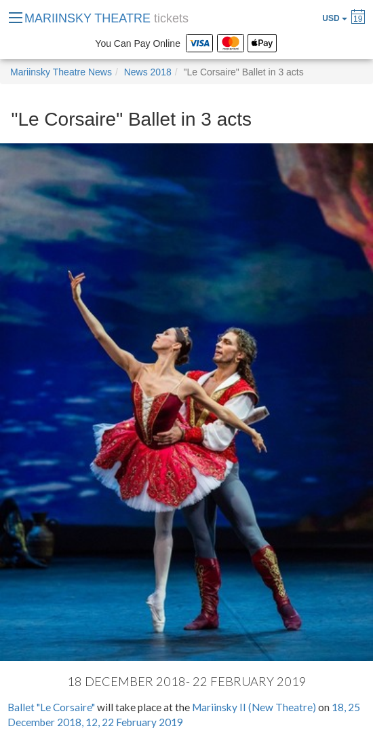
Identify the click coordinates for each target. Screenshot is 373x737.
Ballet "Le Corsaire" (51, 707)
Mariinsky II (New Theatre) (254, 707)
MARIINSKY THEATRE (106, 18)
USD (334, 18)
